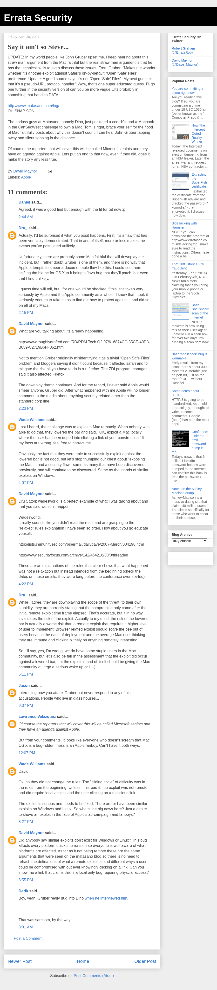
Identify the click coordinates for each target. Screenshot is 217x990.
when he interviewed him (106, 898)
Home (83, 961)
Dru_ (23, 228)
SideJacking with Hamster (184, 225)
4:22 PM (26, 584)
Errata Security (38, 18)
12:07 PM (27, 753)
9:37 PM (26, 705)
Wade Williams (32, 420)
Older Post (145, 961)
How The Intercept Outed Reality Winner (198, 133)
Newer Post (20, 961)
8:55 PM (26, 880)
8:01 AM (26, 927)
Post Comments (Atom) (94, 976)
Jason (24, 685)
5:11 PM (26, 674)
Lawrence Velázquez (37, 717)
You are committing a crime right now (187, 91)
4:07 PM (26, 483)
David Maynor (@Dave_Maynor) (185, 62)
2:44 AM (26, 217)
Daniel (24, 202)
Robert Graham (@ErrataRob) (183, 50)
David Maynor (31, 324)
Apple (26, 177)
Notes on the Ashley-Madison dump (187, 491)
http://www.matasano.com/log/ (33, 106)
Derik (23, 891)
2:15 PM (26, 313)
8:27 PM (26, 822)
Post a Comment (28, 938)
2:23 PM (26, 408)
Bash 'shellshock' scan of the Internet (200, 311)
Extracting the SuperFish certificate (199, 180)
